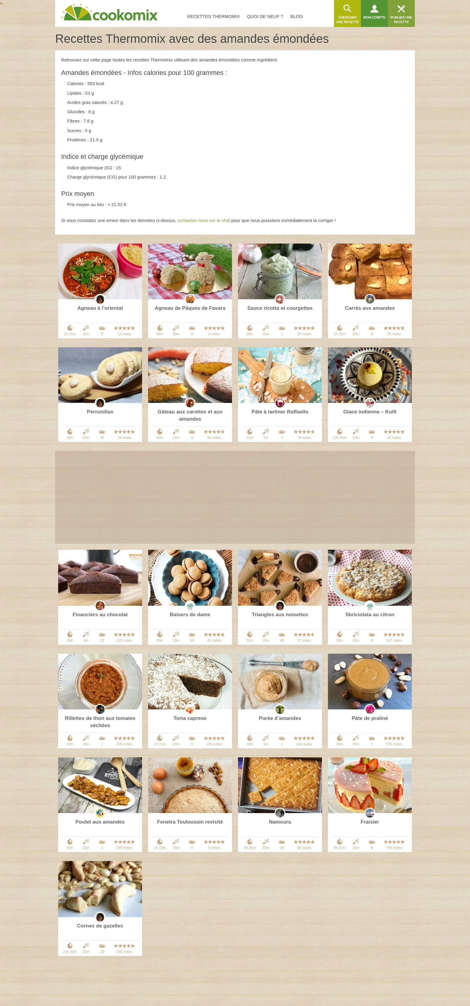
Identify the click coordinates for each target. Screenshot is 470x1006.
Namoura (280, 822)
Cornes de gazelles (100, 926)
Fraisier (370, 822)
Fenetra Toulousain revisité (190, 822)
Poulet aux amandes (100, 822)
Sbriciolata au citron (369, 614)
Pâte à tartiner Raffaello (279, 412)
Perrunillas (100, 412)
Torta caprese (190, 718)
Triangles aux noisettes (280, 614)
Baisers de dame (190, 614)
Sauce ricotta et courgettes (280, 308)
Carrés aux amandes (370, 308)
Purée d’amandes (280, 718)
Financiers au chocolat (100, 614)
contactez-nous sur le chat (204, 220)
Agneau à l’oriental (100, 308)
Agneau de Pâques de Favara (190, 308)
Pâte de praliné (370, 718)
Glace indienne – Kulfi (370, 412)
